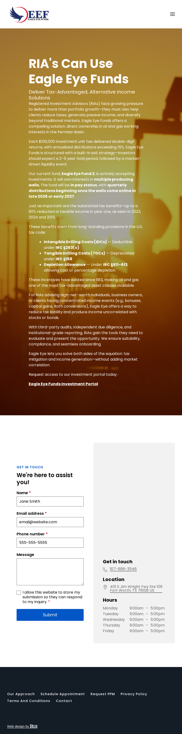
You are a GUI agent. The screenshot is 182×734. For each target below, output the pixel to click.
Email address (32, 551)
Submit (50, 653)
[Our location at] (136, 610)
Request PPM (103, 694)
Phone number (32, 572)
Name (24, 531)
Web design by (22, 726)
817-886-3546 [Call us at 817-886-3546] (123, 591)
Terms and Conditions (28, 700)
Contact (64, 700)
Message (25, 593)
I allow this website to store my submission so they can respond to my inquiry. (52, 635)
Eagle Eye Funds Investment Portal (63, 384)
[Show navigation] (171, 14)
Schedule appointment (63, 694)
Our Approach (21, 694)
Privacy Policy (134, 694)
